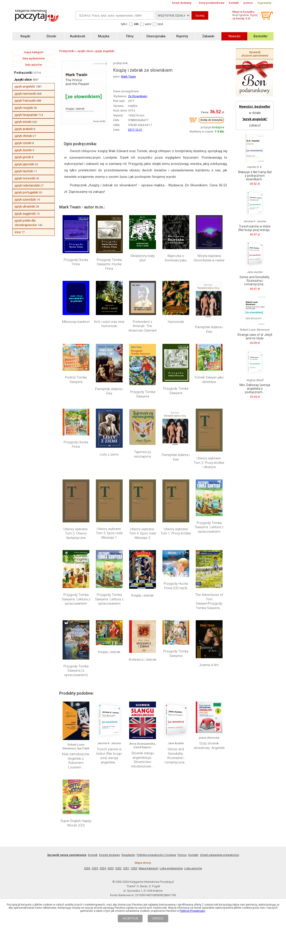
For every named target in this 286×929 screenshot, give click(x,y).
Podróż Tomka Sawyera (76, 379)
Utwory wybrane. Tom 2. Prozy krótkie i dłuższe (209, 462)
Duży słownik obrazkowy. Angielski (209, 745)
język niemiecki (25, 93)
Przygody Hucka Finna (76, 262)
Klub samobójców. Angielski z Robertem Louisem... (76, 760)
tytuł (160, 24)
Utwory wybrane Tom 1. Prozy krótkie (175, 531)
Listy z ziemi (109, 454)
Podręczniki (23, 72)
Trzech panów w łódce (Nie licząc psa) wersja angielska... (109, 755)
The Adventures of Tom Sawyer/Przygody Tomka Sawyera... (209, 601)
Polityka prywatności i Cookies (156, 855)
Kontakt (193, 855)
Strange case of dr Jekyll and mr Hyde (254, 336)
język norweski (25, 178)
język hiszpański (26, 115)
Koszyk (93, 855)
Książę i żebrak (142, 595)
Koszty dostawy (109, 855)
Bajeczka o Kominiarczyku (176, 258)
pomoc (248, 2)
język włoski (23, 122)
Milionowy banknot (76, 322)
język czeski (23, 143)
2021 (126, 868)
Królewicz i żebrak (142, 660)
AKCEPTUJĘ (130, 918)
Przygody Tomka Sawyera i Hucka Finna (109, 264)
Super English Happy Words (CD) (75, 823)
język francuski (25, 100)
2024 (103, 868)
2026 (87, 868)
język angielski (25, 86)
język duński (23, 150)
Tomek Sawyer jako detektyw (209, 379)
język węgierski (25, 213)
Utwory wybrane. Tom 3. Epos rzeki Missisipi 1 (109, 533)
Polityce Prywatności (192, 910)
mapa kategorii (33, 52)
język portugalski (26, 192)
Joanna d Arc (209, 665)
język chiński (23, 136)
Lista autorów (193, 868)
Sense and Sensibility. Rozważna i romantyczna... (176, 755)
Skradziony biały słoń (142, 258)
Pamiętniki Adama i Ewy (209, 329)
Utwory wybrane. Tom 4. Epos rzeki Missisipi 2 (142, 533)
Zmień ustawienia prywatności (219, 855)
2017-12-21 (135, 129)
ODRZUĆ (158, 918)
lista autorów (33, 64)
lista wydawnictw (34, 58)
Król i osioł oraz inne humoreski (109, 324)
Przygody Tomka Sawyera (142, 394)
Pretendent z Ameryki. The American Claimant (142, 326)
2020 (134, 868)
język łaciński (24, 171)
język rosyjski (24, 107)
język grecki (23, 157)
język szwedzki (25, 199)
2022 (118, 868)
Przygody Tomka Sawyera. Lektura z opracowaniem (209, 527)
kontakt (234, 2)
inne (18, 232)
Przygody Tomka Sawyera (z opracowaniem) (75, 670)
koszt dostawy (181, 2)
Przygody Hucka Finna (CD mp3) (176, 586)
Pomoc (182, 855)
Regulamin (128, 855)
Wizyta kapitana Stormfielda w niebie (209, 258)
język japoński (24, 164)
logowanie (264, 2)
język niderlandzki (27, 185)
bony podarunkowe (211, 2)
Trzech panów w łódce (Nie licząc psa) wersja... (254, 228)
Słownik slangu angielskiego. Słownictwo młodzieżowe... (142, 759)
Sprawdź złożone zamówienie (254, 53)
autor (148, 24)
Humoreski (176, 322)
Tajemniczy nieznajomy (142, 454)
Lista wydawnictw (171, 868)
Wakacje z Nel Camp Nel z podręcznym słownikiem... (255, 175)
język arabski (24, 129)
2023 (110, 868)
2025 (95, 868)
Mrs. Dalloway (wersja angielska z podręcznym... (255, 388)
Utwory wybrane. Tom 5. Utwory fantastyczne (75, 533)
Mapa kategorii (148, 868)
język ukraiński (25, 206)
